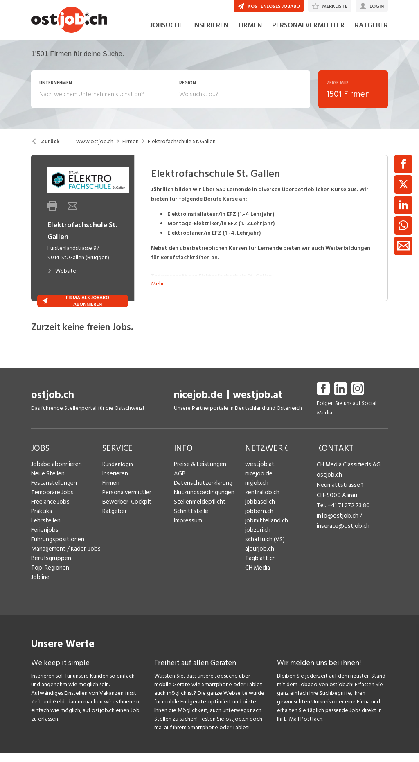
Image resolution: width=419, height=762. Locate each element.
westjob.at (257, 409)
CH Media (257, 582)
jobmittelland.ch (265, 535)
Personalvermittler (125, 507)
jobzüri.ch (256, 544)
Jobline (40, 592)
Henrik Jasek (332, 548)
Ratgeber (114, 526)
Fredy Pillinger (334, 570)
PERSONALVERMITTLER (308, 40)
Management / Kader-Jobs (64, 563)
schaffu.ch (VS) (262, 554)
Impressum (186, 535)
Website (61, 285)
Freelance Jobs (49, 516)
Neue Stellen (47, 488)
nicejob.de (198, 409)
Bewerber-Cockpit (125, 516)
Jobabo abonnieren (55, 479)
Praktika (41, 526)
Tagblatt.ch (259, 573)
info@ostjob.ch (336, 526)
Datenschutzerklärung (201, 497)
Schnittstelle (189, 526)
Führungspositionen (55, 554)
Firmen (130, 156)
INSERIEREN (210, 40)
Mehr (157, 298)
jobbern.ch (258, 526)
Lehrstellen (44, 535)
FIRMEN (250, 40)
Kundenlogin (117, 479)
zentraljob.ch (261, 507)
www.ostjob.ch (94, 156)
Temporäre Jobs (50, 507)
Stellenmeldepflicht (198, 516)
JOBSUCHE (166, 40)
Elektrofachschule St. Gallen (182, 156)
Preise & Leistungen (198, 479)
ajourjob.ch (258, 563)
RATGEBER (371, 40)
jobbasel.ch (259, 516)
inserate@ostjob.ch (341, 535)
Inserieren (114, 488)
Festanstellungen (52, 497)
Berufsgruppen (49, 573)
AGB (179, 488)
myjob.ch (256, 497)
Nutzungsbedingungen (201, 507)
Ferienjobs (43, 544)
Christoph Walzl (336, 592)
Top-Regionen (49, 582)
